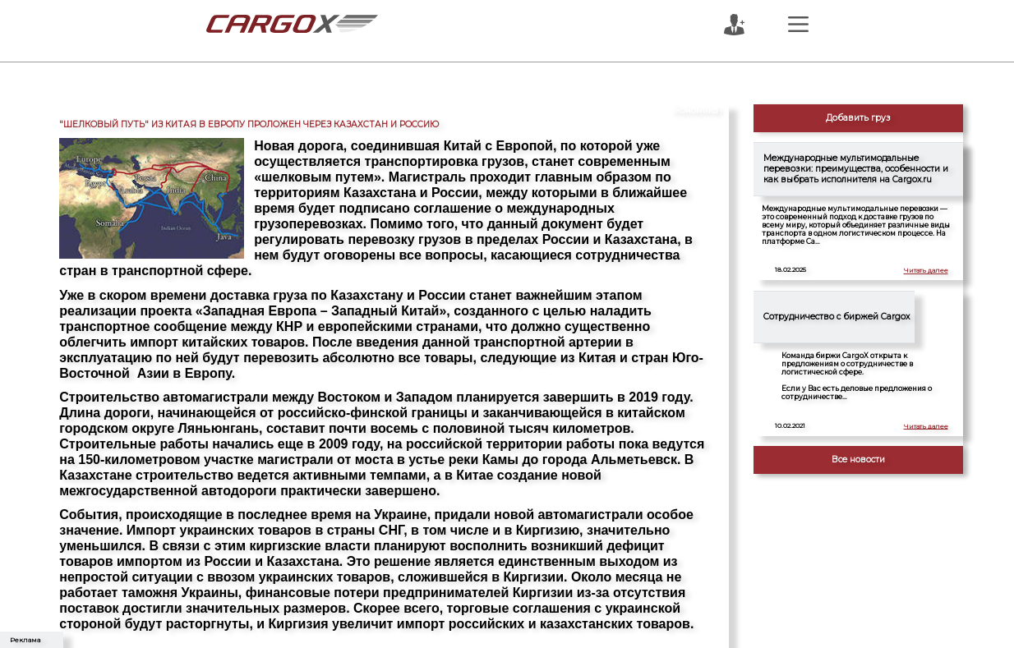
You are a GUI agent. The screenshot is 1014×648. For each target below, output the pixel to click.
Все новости (858, 459)
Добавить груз (858, 118)
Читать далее (926, 270)
